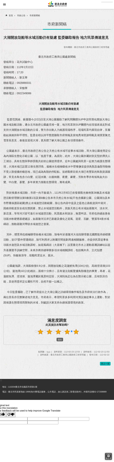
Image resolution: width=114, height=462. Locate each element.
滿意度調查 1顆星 (40, 332)
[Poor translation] (11, 414)
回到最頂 (108, 456)
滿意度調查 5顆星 (76, 332)
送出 (54, 339)
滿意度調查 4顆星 (67, 332)
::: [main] (5, 15)
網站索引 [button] (4, 4)
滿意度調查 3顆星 (58, 332)
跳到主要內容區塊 (1, 10)
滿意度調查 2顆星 (49, 332)
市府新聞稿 (35, 15)
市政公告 (21, 15)
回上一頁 (105, 363)
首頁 (11, 15)
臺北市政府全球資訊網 (57, 4)
